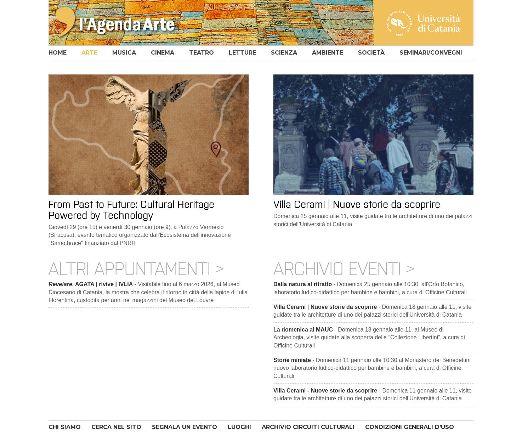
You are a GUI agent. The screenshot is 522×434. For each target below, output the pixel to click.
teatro (201, 52)
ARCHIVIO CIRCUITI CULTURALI (308, 427)
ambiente (327, 52)
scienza (284, 52)
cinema (162, 52)
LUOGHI (239, 427)
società (371, 52)
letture (242, 52)
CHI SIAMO (65, 427)
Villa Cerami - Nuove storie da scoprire (325, 391)
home (58, 52)
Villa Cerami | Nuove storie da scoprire (325, 307)
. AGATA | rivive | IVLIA (91, 284)
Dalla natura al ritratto (302, 284)
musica (124, 52)
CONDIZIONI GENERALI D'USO (409, 427)
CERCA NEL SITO (116, 427)
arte (89, 52)
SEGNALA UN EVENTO (184, 427)
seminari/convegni (430, 52)
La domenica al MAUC (303, 330)
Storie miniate (292, 360)
